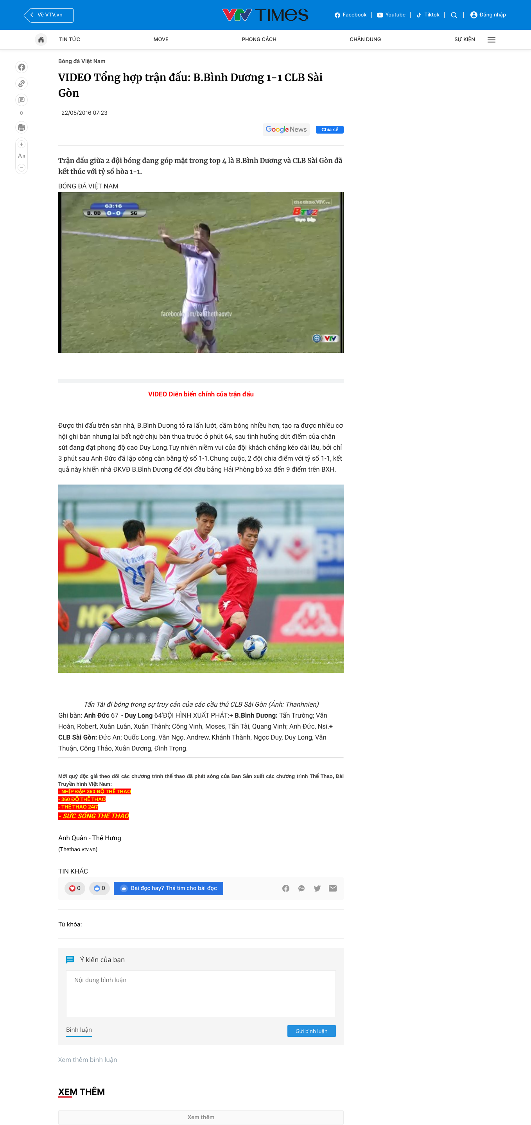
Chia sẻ (329, 129)
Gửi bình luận (312, 1031)
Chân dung (365, 39)
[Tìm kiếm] (454, 15)
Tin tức (69, 39)
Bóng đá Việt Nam (82, 61)
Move (161, 39)
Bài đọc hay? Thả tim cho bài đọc (168, 888)
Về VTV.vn (45, 14)
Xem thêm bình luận (87, 1060)
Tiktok (427, 15)
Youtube (391, 15)
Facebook (350, 15)
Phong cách (259, 39)
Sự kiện (464, 39)
